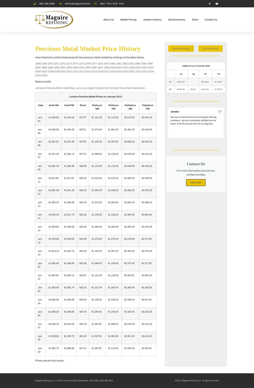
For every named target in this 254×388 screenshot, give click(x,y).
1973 (69, 63)
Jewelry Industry (152, 19)
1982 (125, 63)
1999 (113, 67)
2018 (113, 71)
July (84, 88)
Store (195, 19)
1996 (94, 67)
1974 (75, 63)
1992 (69, 67)
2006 (38, 71)
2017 (107, 71)
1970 (50, 63)
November (126, 88)
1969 (44, 63)
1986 (150, 63)
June (78, 88)
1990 (57, 67)
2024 (151, 71)
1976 (88, 63)
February (50, 88)
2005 (151, 67)
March (60, 88)
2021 (132, 71)
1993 (75, 67)
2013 (82, 71)
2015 (94, 71)
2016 (101, 71)
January (40, 88)
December (139, 88)
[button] (169, 122)
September (102, 88)
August (91, 88)
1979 (106, 63)
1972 (63, 63)
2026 (44, 75)
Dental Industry (176, 19)
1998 (106, 67)
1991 (63, 67)
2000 (119, 67)
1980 (113, 63)
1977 (94, 63)
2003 (138, 67)
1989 (50, 67)
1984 (137, 63)
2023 (145, 71)
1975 (81, 63)
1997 (100, 67)
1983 (131, 63)
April (66, 88)
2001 (125, 67)
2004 (144, 67)
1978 (100, 63)
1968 (38, 63)
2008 (51, 71)
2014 (88, 71)
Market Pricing (128, 19)
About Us (108, 19)
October (114, 88)
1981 (119, 63)
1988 (44, 67)
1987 (38, 67)
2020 (126, 71)
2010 (63, 71)
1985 (144, 63)
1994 (81, 67)
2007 (44, 71)
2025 (38, 75)
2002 (132, 67)
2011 (70, 71)
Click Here (195, 182)
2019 (119, 71)
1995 (88, 67)
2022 (138, 71)
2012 (76, 71)
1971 (56, 63)
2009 (57, 71)
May (72, 88)
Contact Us (211, 19)
